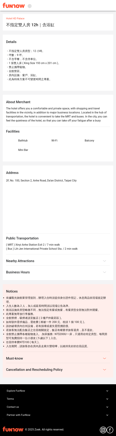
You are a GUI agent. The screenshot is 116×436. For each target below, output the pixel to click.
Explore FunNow (58, 391)
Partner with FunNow (58, 415)
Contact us (58, 407)
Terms (58, 399)
